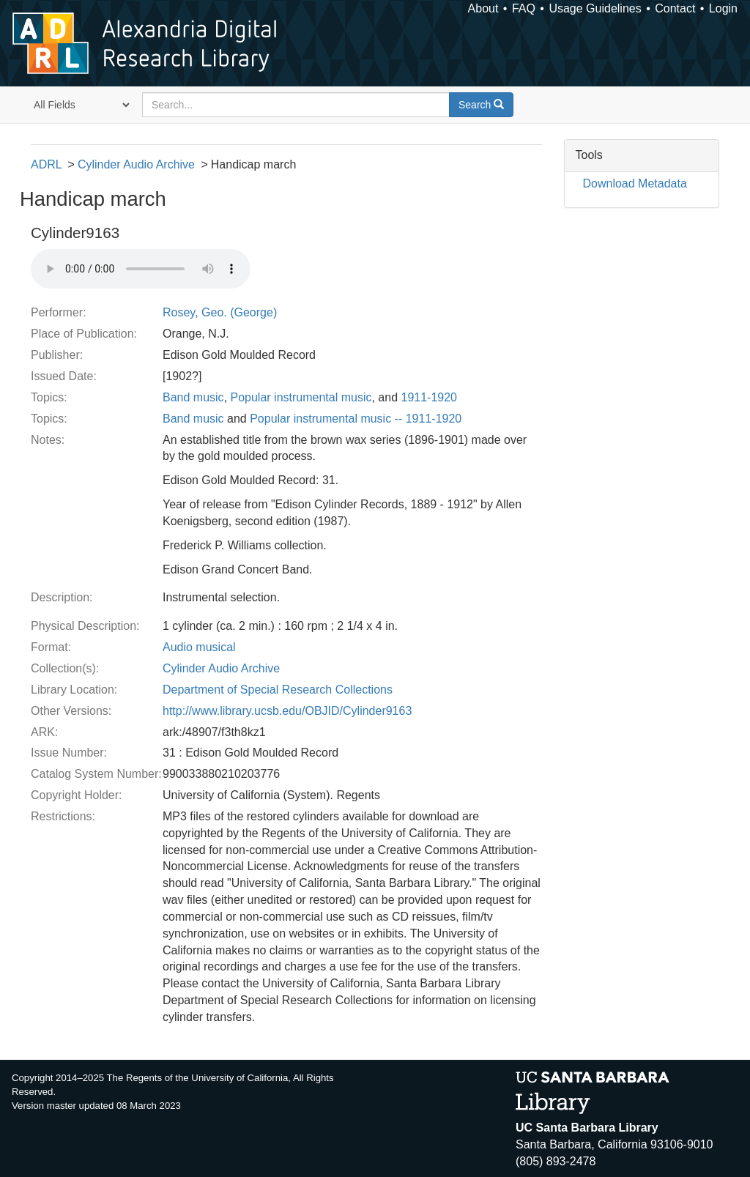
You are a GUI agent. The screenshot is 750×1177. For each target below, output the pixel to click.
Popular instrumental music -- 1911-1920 (355, 418)
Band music (193, 397)
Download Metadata (635, 183)
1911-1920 (429, 397)
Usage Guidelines (595, 8)
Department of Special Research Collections (278, 689)
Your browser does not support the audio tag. (140, 269)
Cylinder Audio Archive (136, 164)
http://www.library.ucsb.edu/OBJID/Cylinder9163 (287, 711)
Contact (675, 8)
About (483, 8)
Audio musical (199, 647)
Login (723, 8)
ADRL (46, 164)
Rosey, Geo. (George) (220, 312)
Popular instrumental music (300, 397)
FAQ (523, 8)
